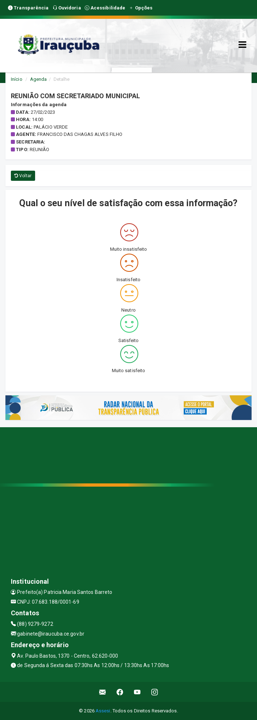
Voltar (22, 175)
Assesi (103, 710)
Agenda (38, 79)
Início (16, 79)
